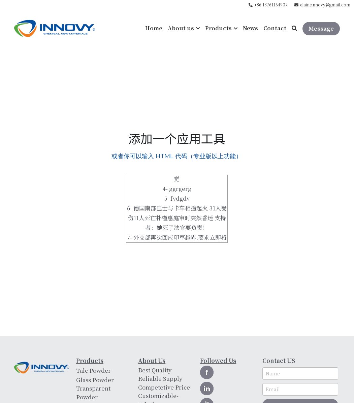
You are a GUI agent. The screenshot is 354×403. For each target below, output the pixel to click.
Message (321, 28)
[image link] (54, 28)
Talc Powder (93, 370)
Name (273, 375)
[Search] (294, 28)
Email (273, 391)
